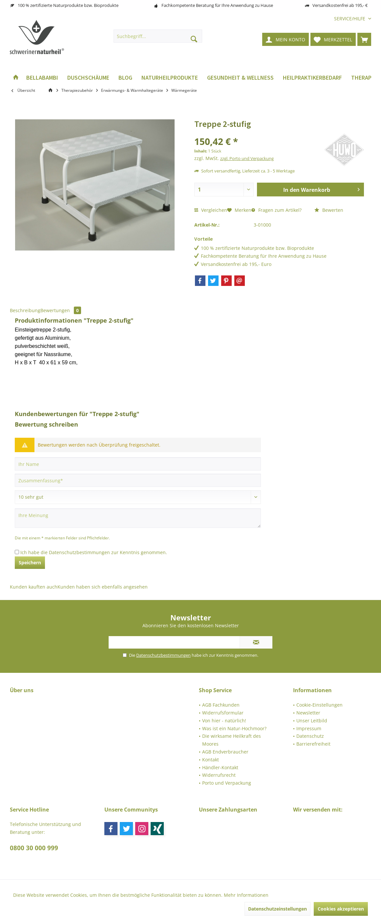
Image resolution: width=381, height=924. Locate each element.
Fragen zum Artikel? (276, 210)
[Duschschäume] (88, 78)
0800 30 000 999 (34, 848)
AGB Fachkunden (221, 705)
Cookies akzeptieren (341, 909)
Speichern (30, 562)
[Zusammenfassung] (138, 480)
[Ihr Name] (138, 464)
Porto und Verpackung (226, 783)
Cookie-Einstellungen (319, 705)
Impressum (308, 728)
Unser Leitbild (311, 720)
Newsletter (308, 713)
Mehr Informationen (246, 895)
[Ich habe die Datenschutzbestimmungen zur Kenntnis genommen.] (17, 552)
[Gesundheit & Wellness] (240, 78)
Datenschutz (310, 736)
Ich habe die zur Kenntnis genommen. (93, 552)
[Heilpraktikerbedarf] (312, 78)
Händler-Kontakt (220, 767)
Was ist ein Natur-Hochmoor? (234, 728)
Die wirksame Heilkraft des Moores (231, 740)
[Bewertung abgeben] (138, 497)
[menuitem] (350, 18)
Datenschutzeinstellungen (277, 909)
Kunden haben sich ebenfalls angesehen (102, 587)
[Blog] (125, 78)
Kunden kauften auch (33, 587)
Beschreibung (25, 310)
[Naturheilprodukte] (169, 78)
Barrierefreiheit (313, 744)
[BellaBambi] (42, 78)
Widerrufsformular (222, 713)
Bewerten (328, 210)
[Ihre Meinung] (138, 518)
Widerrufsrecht (219, 775)
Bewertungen (60, 310)
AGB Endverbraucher (225, 752)
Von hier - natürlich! (224, 720)
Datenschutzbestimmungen (79, 552)
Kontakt (210, 759)
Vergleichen (210, 210)
